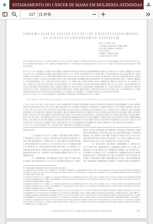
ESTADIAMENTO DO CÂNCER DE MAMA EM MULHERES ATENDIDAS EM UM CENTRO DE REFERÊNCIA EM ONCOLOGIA (82, 4)
